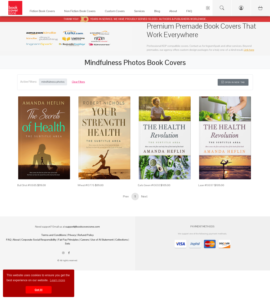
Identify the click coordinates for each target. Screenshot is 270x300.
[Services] (140, 12)
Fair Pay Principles (68, 239)
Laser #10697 (206, 185)
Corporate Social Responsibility (38, 239)
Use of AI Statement (102, 239)
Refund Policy (86, 235)
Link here (249, 49)
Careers (84, 239)
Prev (126, 196)
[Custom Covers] (115, 12)
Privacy (72, 235)
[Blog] (158, 12)
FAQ (8, 239)
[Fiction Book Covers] (43, 12)
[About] (174, 12)
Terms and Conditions (53, 235)
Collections (121, 239)
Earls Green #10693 (149, 185)
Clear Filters (78, 81)
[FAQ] (190, 12)
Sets (67, 243)
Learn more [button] (57, 280)
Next (144, 196)
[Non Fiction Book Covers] (80, 12)
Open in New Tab (233, 82)
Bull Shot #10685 (27, 185)
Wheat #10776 (86, 185)
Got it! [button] (38, 289)
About (16, 239)
